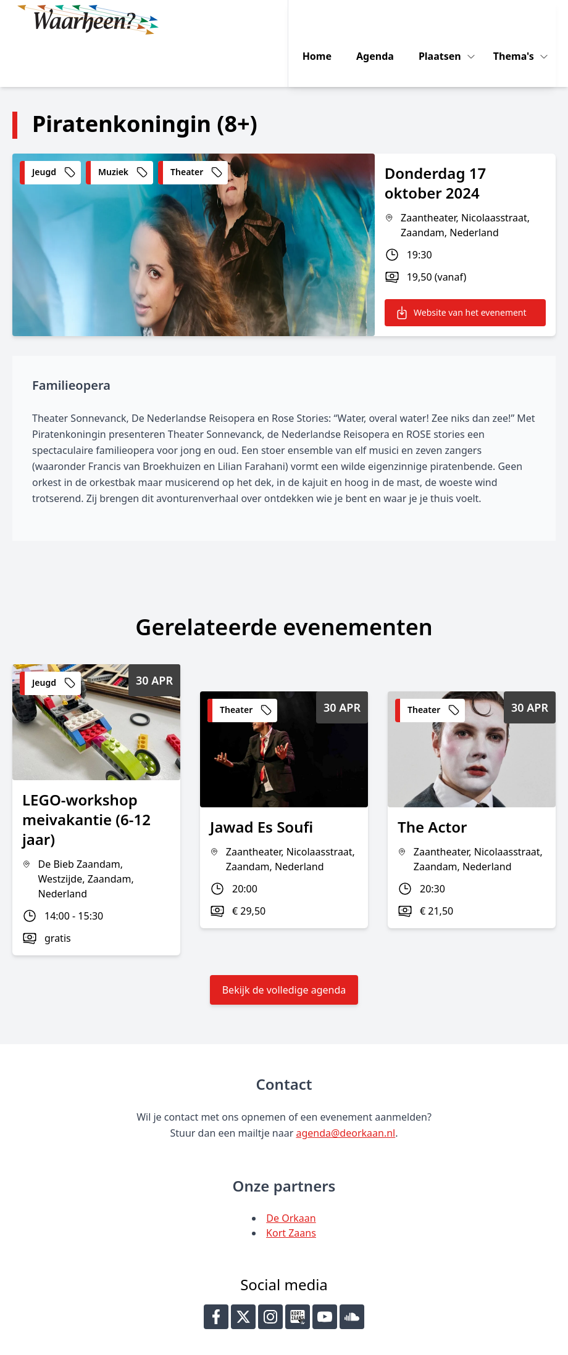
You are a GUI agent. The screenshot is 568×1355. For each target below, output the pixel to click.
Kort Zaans (291, 1186)
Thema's (521, 20)
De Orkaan (290, 1171)
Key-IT (430, 1340)
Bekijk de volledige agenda (284, 943)
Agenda (382, 20)
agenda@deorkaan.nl (345, 1086)
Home (323, 20)
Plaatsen (447, 20)
